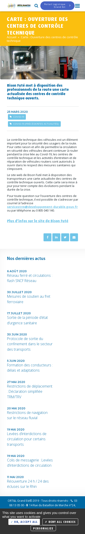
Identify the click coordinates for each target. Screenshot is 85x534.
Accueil (11, 37)
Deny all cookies (60, 521)
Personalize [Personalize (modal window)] (43, 528)
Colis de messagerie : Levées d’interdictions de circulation (30, 463)
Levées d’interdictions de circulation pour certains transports (26, 439)
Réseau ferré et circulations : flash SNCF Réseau (29, 278)
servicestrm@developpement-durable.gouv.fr (42, 207)
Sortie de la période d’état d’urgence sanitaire (27, 320)
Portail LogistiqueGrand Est (57, 5)
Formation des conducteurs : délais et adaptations (30, 368)
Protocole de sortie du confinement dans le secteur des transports (30, 344)
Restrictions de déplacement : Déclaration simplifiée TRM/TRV (29, 391)
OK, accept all (24, 521)
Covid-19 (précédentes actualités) (34, 124)
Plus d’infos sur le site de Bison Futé (37, 220)
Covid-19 (17, 117)
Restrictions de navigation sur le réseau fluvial (27, 415)
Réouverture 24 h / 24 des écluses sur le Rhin (28, 484)
